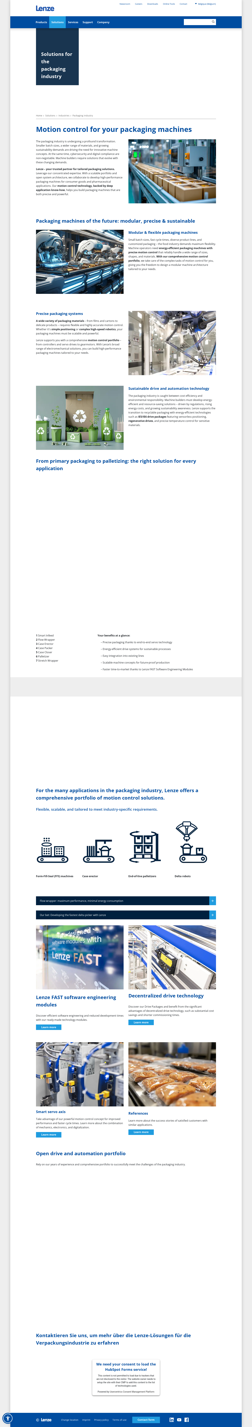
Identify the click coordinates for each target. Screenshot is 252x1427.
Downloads (152, 3)
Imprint (86, 1419)
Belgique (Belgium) (205, 3)
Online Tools (169, 3)
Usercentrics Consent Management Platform (132, 1391)
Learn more (48, 1027)
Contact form (146, 1420)
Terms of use (119, 1419)
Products (41, 22)
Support (88, 22)
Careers (138, 3)
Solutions (57, 22)
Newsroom (125, 3)
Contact (183, 3)
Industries (64, 115)
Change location (69, 1419)
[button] (8, 1418)
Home (39, 115)
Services (73, 22)
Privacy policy (101, 1419)
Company (103, 22)
